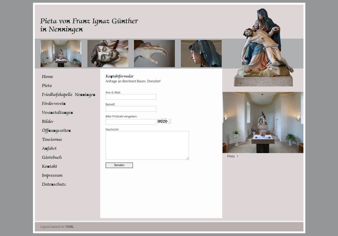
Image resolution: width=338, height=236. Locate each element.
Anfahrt (49, 148)
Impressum (52, 175)
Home (47, 76)
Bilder (47, 121)
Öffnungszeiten (56, 130)
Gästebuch (52, 157)
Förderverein (54, 103)
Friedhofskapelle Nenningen (62, 94)
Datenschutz (54, 184)
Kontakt (49, 166)
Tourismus (52, 139)
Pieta (47, 85)
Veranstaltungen (57, 112)
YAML (69, 227)
